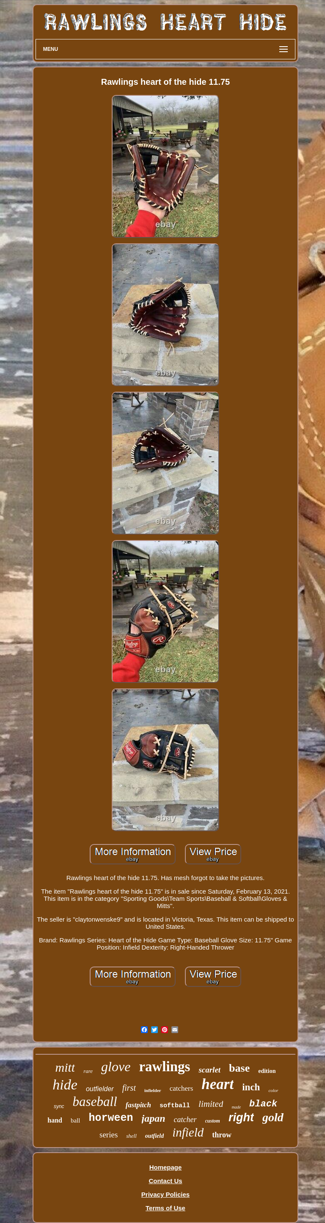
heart (217, 1084)
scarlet (209, 1069)
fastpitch (138, 1105)
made (236, 1107)
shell (131, 1136)
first (129, 1087)
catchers (181, 1088)
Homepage (165, 1167)
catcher (185, 1119)
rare (88, 1071)
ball (75, 1120)
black (263, 1104)
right (241, 1117)
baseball (95, 1101)
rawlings (164, 1066)
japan (153, 1118)
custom (212, 1121)
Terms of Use (165, 1208)
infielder (152, 1090)
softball (175, 1105)
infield (188, 1132)
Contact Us (165, 1180)
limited (210, 1104)
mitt (65, 1067)
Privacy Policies (165, 1194)
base (239, 1068)
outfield (154, 1136)
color (273, 1090)
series (108, 1134)
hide (64, 1084)
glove (115, 1066)
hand (54, 1120)
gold (273, 1117)
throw (221, 1135)
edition (266, 1071)
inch (251, 1087)
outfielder (100, 1088)
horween (111, 1118)
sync (59, 1106)
